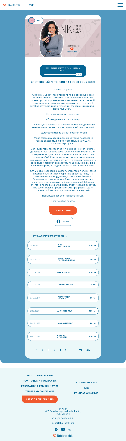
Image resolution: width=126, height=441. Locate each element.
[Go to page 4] (55, 350)
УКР (31, 5)
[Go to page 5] (60, 350)
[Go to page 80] (88, 350)
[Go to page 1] (37, 350)
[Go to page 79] (81, 350)
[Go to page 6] (66, 350)
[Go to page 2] (42, 350)
